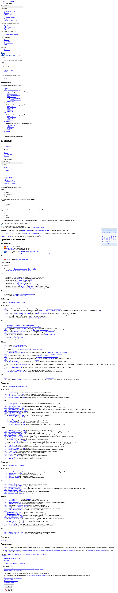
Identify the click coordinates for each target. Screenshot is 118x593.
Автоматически (9, 214)
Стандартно (8, 204)
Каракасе (23, 328)
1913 (22, 409)
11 (113, 236)
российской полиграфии (21, 259)
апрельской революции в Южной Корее (47, 357)
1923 (21, 517)
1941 (25, 411)
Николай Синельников (14, 506)
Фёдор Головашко (13, 517)
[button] (1, 2)
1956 (5, 355)
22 (107, 239)
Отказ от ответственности (11, 581)
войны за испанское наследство (21, 313)
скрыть (20, 7)
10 (111, 236)
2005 (5, 378)
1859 (18, 500)
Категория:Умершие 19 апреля (16, 465)
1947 (5, 354)
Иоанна (22, 286)
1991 (5, 363)
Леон (25, 295)
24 (111, 239)
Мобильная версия (9, 582)
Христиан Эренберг (13, 397)
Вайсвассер (58, 352)
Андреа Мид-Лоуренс (14, 440)
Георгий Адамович (12, 419)
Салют (37, 360)
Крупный (8, 196)
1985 (5, 455)
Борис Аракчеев (12, 438)
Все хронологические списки (12, 558)
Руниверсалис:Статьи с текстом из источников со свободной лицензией (23, 569)
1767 (19, 484)
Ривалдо (10, 454)
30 (109, 241)
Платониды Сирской (21, 280)
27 (102, 241)
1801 (5, 403)
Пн (102, 232)
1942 (5, 445)
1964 (22, 415)
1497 (23, 471)
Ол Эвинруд (11, 414)
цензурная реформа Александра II (17, 336)
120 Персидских (19, 282)
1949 (22, 532)
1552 (20, 392)
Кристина (11, 474)
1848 (5, 409)
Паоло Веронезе (12, 473)
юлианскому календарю (30, 233)
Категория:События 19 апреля (16, 302)
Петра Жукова (18, 284)
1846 (20, 493)
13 (102, 238)
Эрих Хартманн (12, 436)
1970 (5, 358)
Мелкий (7, 192)
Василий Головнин (13, 394)
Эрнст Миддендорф (13, 502)
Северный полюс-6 (42, 355)
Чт (109, 232)
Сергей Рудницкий (13, 449)
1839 (5, 333)
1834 (5, 405)
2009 (24, 440)
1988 (23, 422)
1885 (5, 491)
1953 (23, 416)
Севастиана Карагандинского (30, 287)
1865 (5, 336)
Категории (3, 555)
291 (29, 269)
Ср (107, 232)
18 (113, 238)
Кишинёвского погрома (19, 345)
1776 (5, 394)
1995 (5, 367)
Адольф (14, 295)
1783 (5, 317)
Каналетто (11, 476)
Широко (8, 205)
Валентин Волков (13, 415)
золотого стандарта (18, 346)
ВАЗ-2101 (51, 358)
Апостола (97, 310)
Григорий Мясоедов (14, 405)
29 (107, 241)
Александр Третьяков (14, 455)
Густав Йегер (12, 487)
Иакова (31, 286)
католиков (50, 309)
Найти (3, 63)
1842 (18, 395)
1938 (5, 505)
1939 (5, 442)
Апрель (109, 230)
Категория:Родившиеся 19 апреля (17, 386)
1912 (5, 435)
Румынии (18, 370)
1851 (23, 502)
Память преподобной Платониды (13, 550)
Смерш (15, 351)
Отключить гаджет (52, 220)
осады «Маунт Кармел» (22, 364)
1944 (5, 446)
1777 (5, 395)
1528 (20, 473)
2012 (5, 532)
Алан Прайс (11, 445)
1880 (5, 337)
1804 (24, 488)
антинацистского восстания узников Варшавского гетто (26, 349)
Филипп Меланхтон (13, 471)
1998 (5, 524)
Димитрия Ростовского (69, 550)
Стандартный (9, 194)
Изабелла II (11, 499)
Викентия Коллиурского (20, 269)
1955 (5, 449)
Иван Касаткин (19, 505)
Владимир (20, 295)
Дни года (6, 560)
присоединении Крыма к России (37, 317)
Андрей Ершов (12, 439)
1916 (5, 502)
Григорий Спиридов (14, 477)
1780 (5, 316)
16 (109, 238)
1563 (5, 310)
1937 (5, 503)
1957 (19, 412)
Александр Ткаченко (14, 448)
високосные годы (27, 230)
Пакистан (59, 354)
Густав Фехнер (12, 403)
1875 (5, 412)
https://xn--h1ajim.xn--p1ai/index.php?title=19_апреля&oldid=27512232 (27, 554)
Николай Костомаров (14, 491)
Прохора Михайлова (29, 284)
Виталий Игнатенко (13, 443)
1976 (25, 432)
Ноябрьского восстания (18, 331)
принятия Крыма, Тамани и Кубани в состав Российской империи (33, 252)
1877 (5, 414)
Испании (28, 499)
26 (115, 239)
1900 (23, 408)
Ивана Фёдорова (43, 310)
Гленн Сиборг (12, 435)
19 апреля (3, 540)
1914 (19, 524)
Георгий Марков (12, 433)
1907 (5, 432)
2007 (24, 448)
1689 (5, 474)
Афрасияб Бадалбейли (14, 432)
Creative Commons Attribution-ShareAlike (38, 575)
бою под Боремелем (48, 331)
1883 (5, 416)
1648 (5, 312)
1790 (5, 477)
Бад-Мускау (50, 352)
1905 (22, 520)
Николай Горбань (12, 512)
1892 (5, 418)
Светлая (8, 215)
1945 (5, 352)
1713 (23, 477)
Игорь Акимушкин (13, 522)
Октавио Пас (12, 524)
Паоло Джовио (12, 392)
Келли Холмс (12, 452)
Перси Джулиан (12, 515)
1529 (5, 309)
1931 (5, 439)
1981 (5, 517)
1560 (5, 471)
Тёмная (7, 217)
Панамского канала (49, 334)
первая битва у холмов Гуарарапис (56, 312)
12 (115, 236)
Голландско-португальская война (17, 312)
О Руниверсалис (8, 579)
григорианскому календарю (41, 230)
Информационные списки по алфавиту (14, 563)
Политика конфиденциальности (13, 578)
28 (104, 241)
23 (109, 239)
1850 (5, 334)
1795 (5, 397)
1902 (5, 430)
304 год (35, 269)
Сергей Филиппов (13, 521)
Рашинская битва (36, 327)
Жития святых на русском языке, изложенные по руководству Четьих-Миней (42, 550)
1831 (5, 331)
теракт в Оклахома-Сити (15, 367)
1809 (5, 324)
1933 (5, 346)
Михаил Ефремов (17, 508)
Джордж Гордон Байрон (15, 485)
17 (111, 238)
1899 (20, 512)
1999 (20, 435)
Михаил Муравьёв (13, 408)
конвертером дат (8, 548)
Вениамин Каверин (13, 430)
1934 (19, 414)
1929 (22, 522)
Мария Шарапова (13, 457)
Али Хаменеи (17, 442)
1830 (18, 499)
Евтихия (16, 277)
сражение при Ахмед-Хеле (15, 337)
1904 (5, 499)
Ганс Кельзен (11, 514)
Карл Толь (11, 395)
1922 (5, 436)
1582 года (11, 233)
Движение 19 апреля (38, 227)
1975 (5, 515)
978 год (31, 270)
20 (102, 239)
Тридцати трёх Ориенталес (40, 330)
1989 (23, 430)
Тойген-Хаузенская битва (27, 325)
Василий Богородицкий (15, 411)
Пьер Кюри (11, 500)
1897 (5, 338)
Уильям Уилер (12, 503)
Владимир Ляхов (13, 533)
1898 (5, 422)
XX (3, 236)
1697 (17, 476)
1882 (5, 490)
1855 (24, 506)
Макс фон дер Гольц (14, 406)
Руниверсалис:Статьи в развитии (13, 570)
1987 (5, 457)
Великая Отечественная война (16, 352)
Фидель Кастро (18, 379)
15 (107, 238)
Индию (53, 354)
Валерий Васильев (13, 532)
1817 (23, 491)
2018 (5, 533)
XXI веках (8, 236)
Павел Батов (11, 518)
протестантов (57, 309)
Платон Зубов (12, 484)
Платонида (31, 294)
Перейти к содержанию (7, 1)
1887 (21, 403)
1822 (5, 484)
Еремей (20, 294)
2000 (5, 368)
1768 (5, 476)
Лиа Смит (11, 458)
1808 (19, 487)
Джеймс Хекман (13, 446)
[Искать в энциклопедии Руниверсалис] (59, 60)
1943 (5, 348)
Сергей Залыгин (12, 525)
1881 (5, 415)
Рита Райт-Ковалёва (13, 422)
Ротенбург (64, 352)
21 (104, 239)
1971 (5, 360)
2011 (5, 379)
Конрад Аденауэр (13, 509)
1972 (21, 419)
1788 (25, 485)
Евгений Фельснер (13, 520)
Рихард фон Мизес (13, 416)
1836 (5, 406)
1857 (5, 411)
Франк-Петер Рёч (13, 451)
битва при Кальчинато (42, 313)
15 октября (5, 233)
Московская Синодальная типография (97, 550)
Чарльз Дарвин (12, 490)
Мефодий (25, 294)
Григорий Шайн (11, 421)
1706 (5, 313)
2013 (21, 438)
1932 (5, 440)
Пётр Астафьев (12, 493)
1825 (5, 330)
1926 (5, 438)
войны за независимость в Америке (82, 314)
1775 (5, 314)
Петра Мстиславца (55, 310)
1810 (5, 328)
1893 (5, 493)
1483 (5, 392)
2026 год (109, 244)
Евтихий (15, 294)
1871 (5, 487)
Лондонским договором (15, 333)
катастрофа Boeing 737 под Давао (16, 371)
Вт (105, 232)
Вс (115, 232)
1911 (23, 405)
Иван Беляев (11, 412)
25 (113, 239)
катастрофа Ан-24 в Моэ (15, 361)
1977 (5, 361)
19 (115, 238)
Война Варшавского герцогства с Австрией (19, 327)
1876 (23, 397)
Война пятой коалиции (13, 325)
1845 (5, 408)
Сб (113, 232)
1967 (5, 509)
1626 (17, 474)
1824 (5, 485)
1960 (5, 357)
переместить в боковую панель (9, 7)
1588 (5, 473)
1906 (24, 406)
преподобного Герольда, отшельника (18, 270)
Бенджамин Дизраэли (14, 488)
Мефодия (21, 278)
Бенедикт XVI (50, 378)
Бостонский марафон (24, 338)
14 (104, 238)
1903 (5, 345)
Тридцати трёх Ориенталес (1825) (30, 251)
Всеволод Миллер (13, 409)
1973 (23, 424)
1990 (5, 521)
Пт (111, 232)
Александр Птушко (13, 424)
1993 (5, 364)
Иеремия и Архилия (20, 283)
